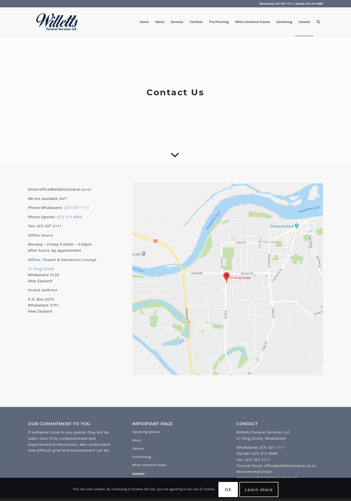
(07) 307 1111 (76, 207)
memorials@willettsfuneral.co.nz (267, 477)
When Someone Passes (149, 465)
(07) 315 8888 (69, 216)
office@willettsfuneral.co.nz (289, 465)
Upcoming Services (146, 432)
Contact (138, 473)
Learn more (259, 489)
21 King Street (41, 268)
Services (138, 448)
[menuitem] (144, 22)
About (136, 440)
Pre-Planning (141, 457)
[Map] (227, 279)
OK (228, 489)
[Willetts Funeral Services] (57, 22)
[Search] (318, 22)
